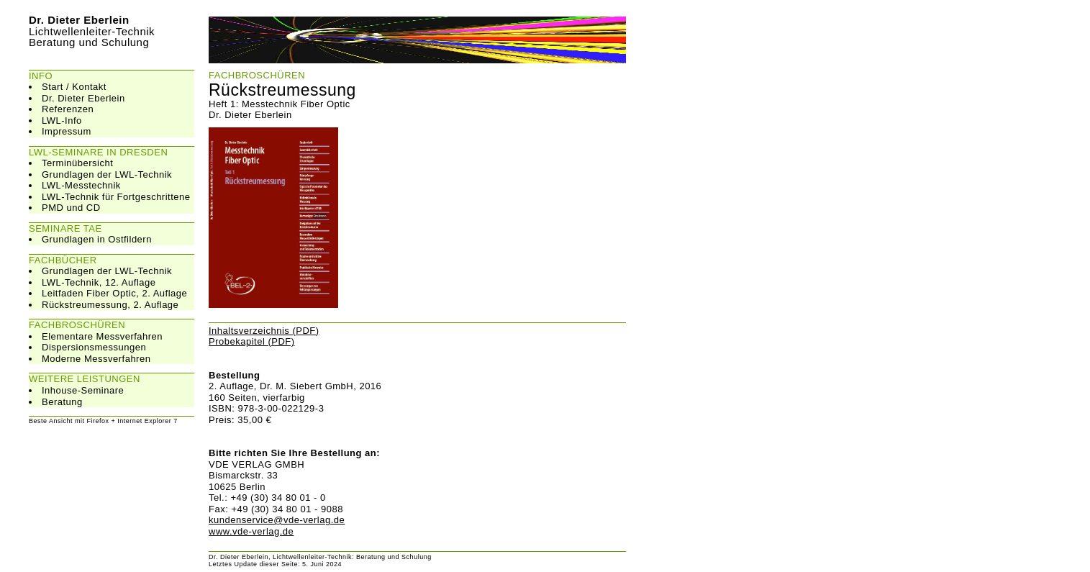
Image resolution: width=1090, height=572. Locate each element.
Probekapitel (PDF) (252, 341)
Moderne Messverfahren (96, 358)
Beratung (62, 401)
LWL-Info (62, 120)
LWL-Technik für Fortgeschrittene (116, 196)
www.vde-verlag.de (251, 531)
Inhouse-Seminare (83, 390)
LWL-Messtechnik (81, 185)
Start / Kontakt (74, 86)
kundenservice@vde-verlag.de (277, 519)
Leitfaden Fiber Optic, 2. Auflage (114, 293)
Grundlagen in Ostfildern (97, 239)
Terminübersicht (77, 163)
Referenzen (68, 109)
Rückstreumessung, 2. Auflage (110, 304)
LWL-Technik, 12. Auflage (98, 282)
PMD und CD (71, 207)
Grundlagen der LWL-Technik (107, 174)
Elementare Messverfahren (102, 336)
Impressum (66, 131)
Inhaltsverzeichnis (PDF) (264, 330)
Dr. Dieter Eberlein (83, 98)
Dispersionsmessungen (94, 347)
